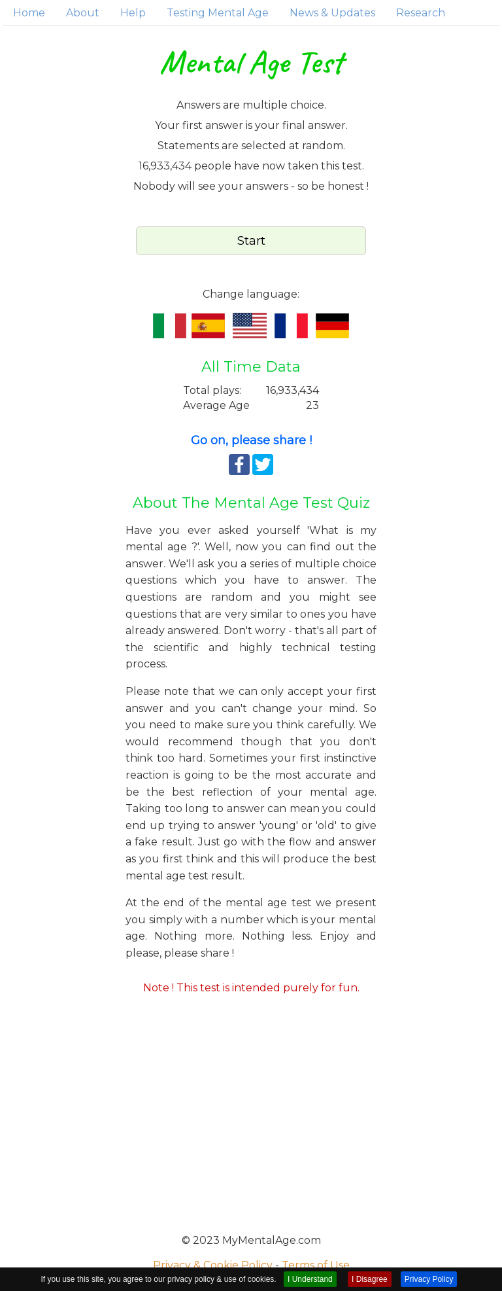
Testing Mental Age (218, 13)
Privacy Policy (429, 1279)
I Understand (310, 1279)
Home (29, 13)
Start (251, 241)
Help (133, 13)
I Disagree (370, 1279)
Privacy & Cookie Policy (213, 1265)
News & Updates (332, 13)
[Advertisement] (251, 1109)
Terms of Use (316, 1265)
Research (420, 13)
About (82, 13)
